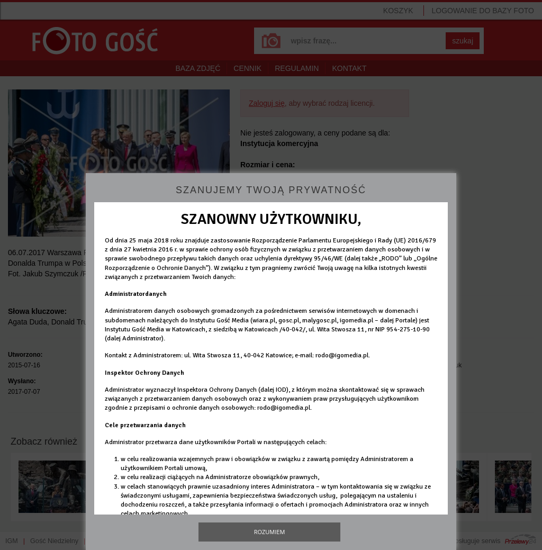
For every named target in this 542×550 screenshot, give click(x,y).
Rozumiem (269, 532)
